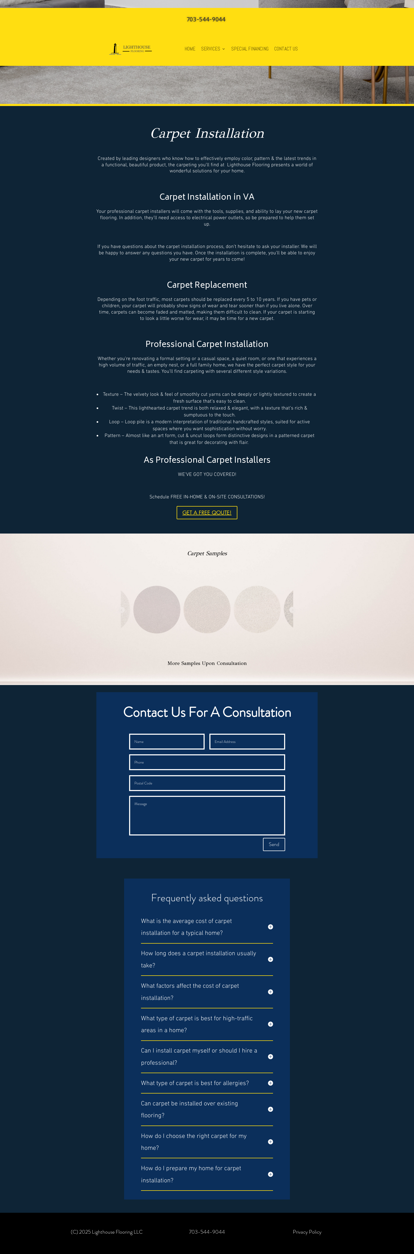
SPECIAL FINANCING (250, 48)
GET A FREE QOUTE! (207, 512)
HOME (190, 48)
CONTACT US (286, 48)
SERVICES (210, 48)
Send (274, 844)
